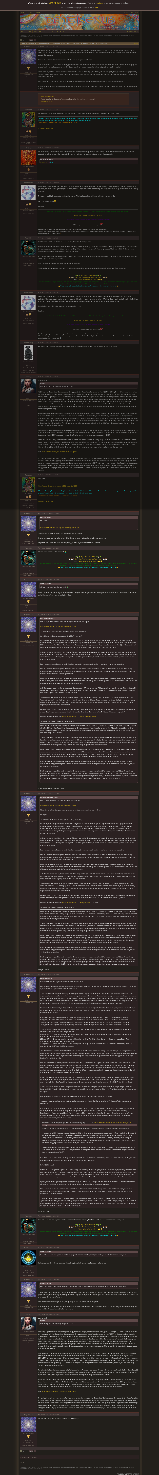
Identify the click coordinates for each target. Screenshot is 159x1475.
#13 (39, 614)
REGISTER (134, 12)
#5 (39, 238)
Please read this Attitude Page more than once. (88, 215)
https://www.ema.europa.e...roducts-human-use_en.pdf (112, 1123)
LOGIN (126, 12)
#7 (39, 343)
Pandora (28, 109)
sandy (28, 377)
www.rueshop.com (47, 96)
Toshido (28, 238)
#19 (39, 1314)
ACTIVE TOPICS (132, 32)
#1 (39, 46)
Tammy (28, 1314)
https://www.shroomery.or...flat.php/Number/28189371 (58, 626)
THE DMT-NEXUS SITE (43, 35)
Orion (28, 148)
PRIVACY (30, 12)
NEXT (31, 40)
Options (136, 43)
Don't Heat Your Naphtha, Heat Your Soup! (88, 277)
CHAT (23, 12)
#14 (39, 793)
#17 (39, 1248)
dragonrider (28, 46)
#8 (39, 377)
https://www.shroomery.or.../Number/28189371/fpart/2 (59, 452)
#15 (39, 974)
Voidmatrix (28, 183)
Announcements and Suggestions (60, 35)
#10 (39, 513)
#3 (39, 148)
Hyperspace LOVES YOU (45, 128)
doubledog (28, 343)
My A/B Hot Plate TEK (88, 275)
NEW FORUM (55, 3)
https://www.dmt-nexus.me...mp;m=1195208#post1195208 (57, 486)
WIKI (29, 32)
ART (52, 32)
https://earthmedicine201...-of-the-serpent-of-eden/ (79, 717)
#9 (39, 475)
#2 (39, 109)
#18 (39, 1279)
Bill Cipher (28, 1248)
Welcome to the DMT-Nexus (28, 35)
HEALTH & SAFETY (40, 32)
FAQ (22, 32)
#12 (39, 580)
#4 (39, 182)
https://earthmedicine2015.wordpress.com (76, 903)
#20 (39, 1415)
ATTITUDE (60, 32)
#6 (39, 293)
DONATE (38, 12)
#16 (39, 1216)
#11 (39, 548)
